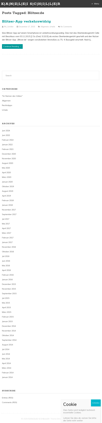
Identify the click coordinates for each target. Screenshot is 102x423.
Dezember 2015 (9, 284)
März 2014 (6, 368)
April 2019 (6, 196)
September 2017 (9, 214)
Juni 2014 (6, 354)
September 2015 (9, 293)
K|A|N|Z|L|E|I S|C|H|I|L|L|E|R (30, 4)
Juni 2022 (6, 135)
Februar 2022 (8, 140)
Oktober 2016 (8, 251)
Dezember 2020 (9, 154)
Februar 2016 (8, 275)
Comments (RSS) (9, 402)
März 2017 (6, 233)
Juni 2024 (6, 130)
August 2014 (7, 344)
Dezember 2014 (9, 326)
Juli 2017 (5, 219)
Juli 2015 (5, 298)
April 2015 (6, 307)
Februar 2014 (8, 372)
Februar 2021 (8, 149)
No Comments (66, 27)
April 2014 (6, 363)
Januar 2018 (7, 205)
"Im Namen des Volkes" (12, 96)
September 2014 (9, 340)
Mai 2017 (6, 223)
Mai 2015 (6, 303)
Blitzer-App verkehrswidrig (26, 21)
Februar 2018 (8, 200)
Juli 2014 (5, 349)
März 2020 (6, 177)
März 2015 (6, 312)
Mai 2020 (6, 168)
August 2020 (7, 163)
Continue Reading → (12, 46)
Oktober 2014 (8, 335)
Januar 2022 (7, 144)
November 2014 (9, 331)
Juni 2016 (6, 261)
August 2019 (7, 191)
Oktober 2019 (8, 186)
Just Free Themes (73, 419)
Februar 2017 (8, 237)
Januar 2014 (7, 377)
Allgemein (45, 27)
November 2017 (9, 210)
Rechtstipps (7, 105)
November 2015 (9, 289)
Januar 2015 (7, 321)
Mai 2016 (6, 265)
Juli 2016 (5, 256)
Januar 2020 (7, 182)
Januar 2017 (7, 242)
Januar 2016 (7, 279)
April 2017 (6, 228)
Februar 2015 (8, 317)
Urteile (52, 27)
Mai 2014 (6, 358)
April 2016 (6, 270)
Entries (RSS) (7, 398)
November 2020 (9, 158)
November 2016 (9, 247)
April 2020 (6, 172)
